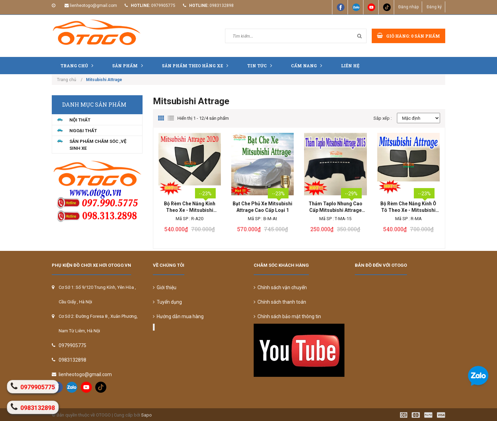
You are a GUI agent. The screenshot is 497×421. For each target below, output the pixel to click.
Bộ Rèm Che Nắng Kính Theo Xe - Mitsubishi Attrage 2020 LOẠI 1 (189, 207)
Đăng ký (433, 6)
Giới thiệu (164, 287)
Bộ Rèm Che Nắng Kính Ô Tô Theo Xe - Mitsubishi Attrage (408, 207)
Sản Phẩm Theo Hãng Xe (197, 65)
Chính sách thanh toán (280, 302)
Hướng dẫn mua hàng (178, 316)
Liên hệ (350, 65)
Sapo (146, 415)
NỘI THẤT (79, 120)
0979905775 (163, 5)
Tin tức (261, 65)
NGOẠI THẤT (83, 130)
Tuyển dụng (167, 302)
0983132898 (221, 5)
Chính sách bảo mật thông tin (287, 316)
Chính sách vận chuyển (280, 287)
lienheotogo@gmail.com (93, 5)
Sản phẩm (129, 65)
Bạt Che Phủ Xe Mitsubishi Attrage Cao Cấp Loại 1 (262, 207)
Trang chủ (78, 65)
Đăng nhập (408, 6)
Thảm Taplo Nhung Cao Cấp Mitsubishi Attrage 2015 (335, 207)
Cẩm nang (308, 65)
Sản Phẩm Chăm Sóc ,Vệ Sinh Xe (97, 145)
